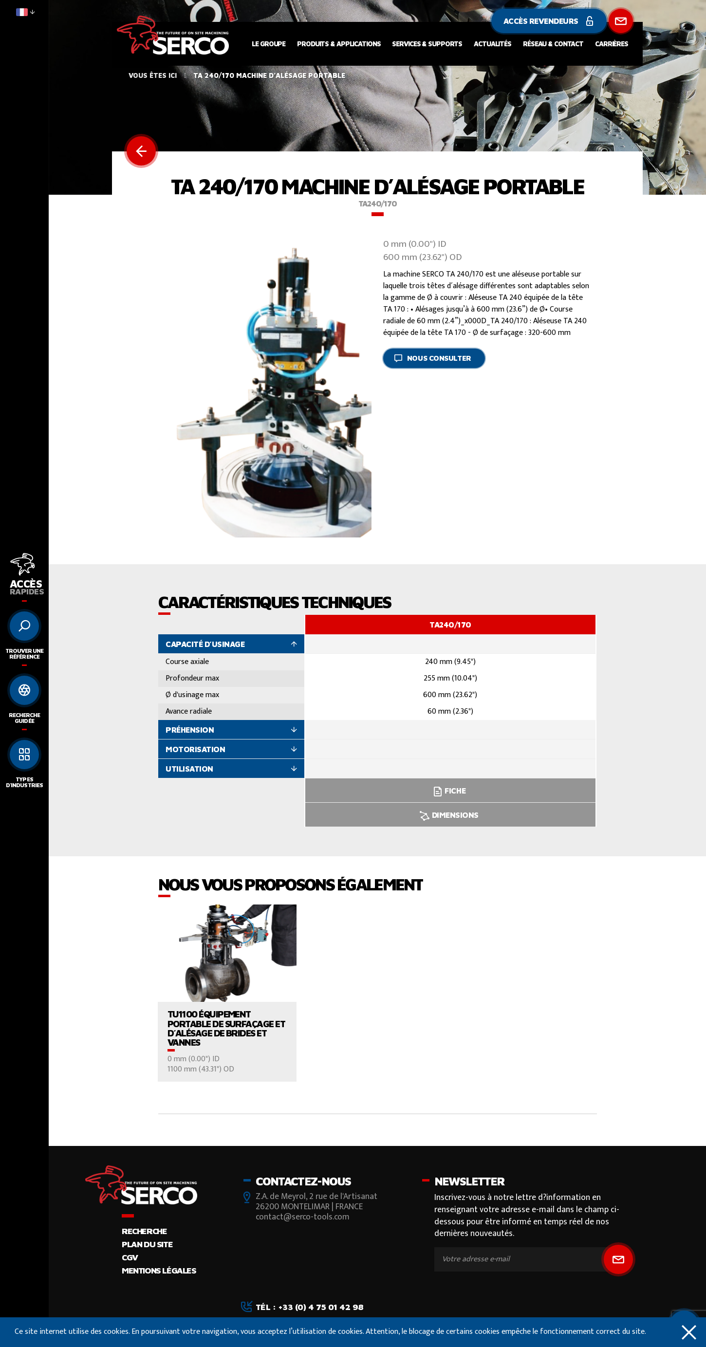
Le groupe (268, 43)
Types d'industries (24, 782)
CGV (130, 1257)
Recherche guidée (24, 717)
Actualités (492, 43)
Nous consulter (432, 358)
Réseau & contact (553, 43)
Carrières (611, 43)
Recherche (144, 1231)
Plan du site (147, 1244)
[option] (450, 721)
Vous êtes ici (153, 75)
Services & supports (427, 43)
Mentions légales (159, 1270)
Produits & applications (338, 43)
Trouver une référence (24, 653)
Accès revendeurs (549, 21)
